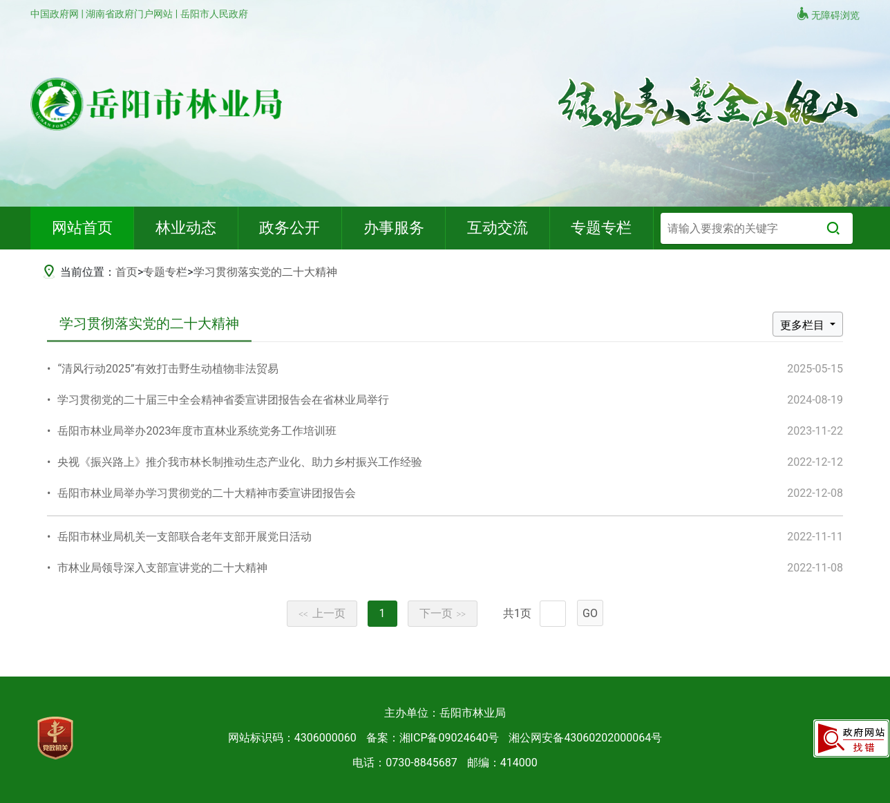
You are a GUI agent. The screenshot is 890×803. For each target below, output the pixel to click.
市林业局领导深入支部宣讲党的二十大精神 (162, 567)
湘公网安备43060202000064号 (585, 737)
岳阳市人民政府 (214, 13)
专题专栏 (165, 271)
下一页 (442, 613)
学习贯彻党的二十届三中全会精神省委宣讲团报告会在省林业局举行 (223, 399)
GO (590, 613)
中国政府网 (55, 13)
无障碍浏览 (828, 14)
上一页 (322, 613)
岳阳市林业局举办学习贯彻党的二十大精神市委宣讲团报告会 (206, 493)
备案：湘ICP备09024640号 (433, 737)
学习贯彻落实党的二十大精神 (265, 271)
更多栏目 (803, 325)
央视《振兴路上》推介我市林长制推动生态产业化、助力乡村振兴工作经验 (239, 462)
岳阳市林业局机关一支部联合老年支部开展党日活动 (184, 536)
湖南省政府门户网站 (130, 13)
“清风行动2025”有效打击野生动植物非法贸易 (167, 368)
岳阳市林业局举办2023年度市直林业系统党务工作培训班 (197, 430)
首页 (126, 271)
